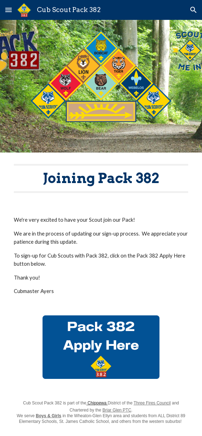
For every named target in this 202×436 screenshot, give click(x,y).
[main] (101, 178)
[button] (8, 10)
